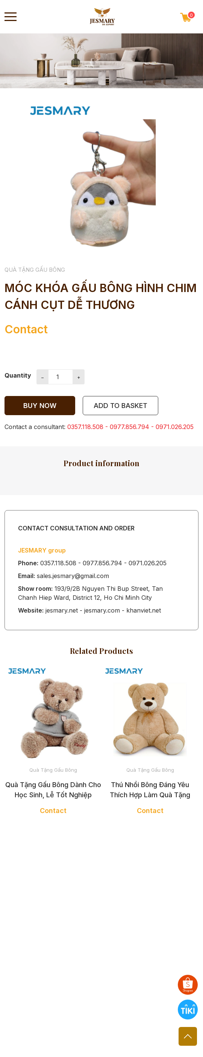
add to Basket (120, 406)
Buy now (39, 406)
